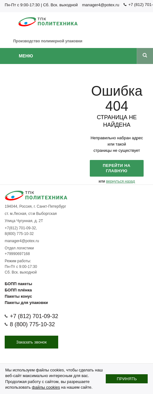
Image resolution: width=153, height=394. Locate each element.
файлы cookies (46, 387)
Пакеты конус (18, 296)
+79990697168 (17, 254)
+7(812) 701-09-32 (20, 228)
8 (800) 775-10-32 (32, 324)
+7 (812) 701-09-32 (34, 316)
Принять (127, 378)
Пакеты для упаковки (26, 302)
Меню (26, 55)
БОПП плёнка (18, 290)
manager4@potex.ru (100, 5)
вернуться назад (120, 181)
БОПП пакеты (18, 283)
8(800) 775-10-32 (19, 234)
